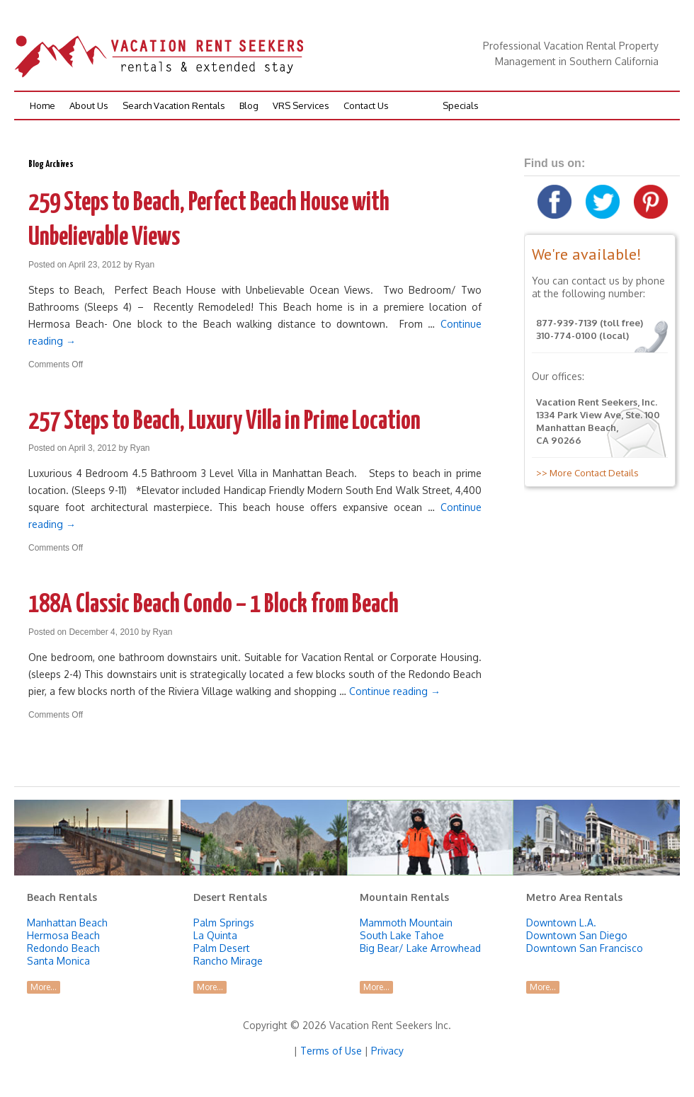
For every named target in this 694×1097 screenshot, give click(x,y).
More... (43, 987)
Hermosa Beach (63, 935)
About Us (88, 105)
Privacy (387, 1051)
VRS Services (301, 105)
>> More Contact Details (585, 472)
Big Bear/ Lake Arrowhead (420, 948)
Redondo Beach (63, 948)
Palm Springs (223, 923)
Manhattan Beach (67, 923)
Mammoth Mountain (406, 923)
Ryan (144, 265)
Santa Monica (58, 961)
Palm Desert (221, 948)
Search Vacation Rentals (174, 105)
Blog (248, 105)
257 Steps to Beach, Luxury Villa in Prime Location (224, 422)
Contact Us (366, 105)
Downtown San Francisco (584, 948)
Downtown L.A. (561, 923)
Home (42, 105)
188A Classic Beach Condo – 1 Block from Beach (213, 605)
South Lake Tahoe (402, 935)
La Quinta (215, 935)
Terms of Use (331, 1051)
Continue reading (394, 691)
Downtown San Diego (576, 935)
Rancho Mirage (228, 961)
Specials (461, 105)
